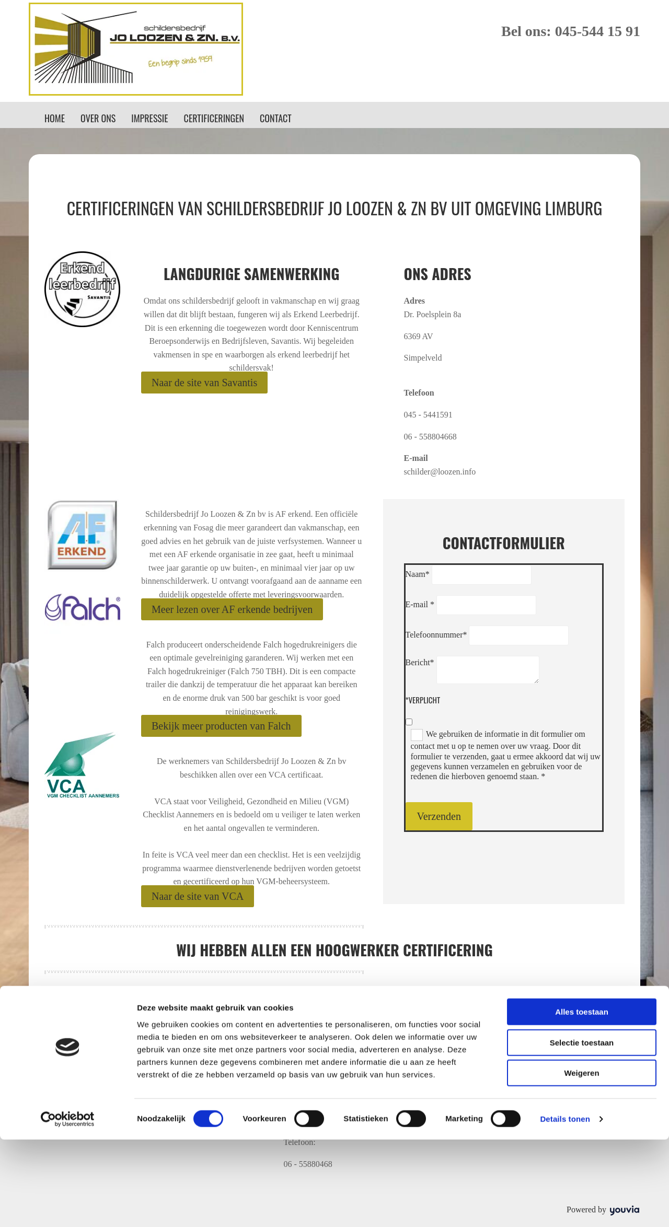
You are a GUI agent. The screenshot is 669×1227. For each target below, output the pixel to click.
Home (54, 118)
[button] (204, 382)
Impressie (149, 118)
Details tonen (565, 1206)
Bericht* (420, 662)
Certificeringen (214, 118)
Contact (276, 118)
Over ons (98, 118)
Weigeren (581, 1160)
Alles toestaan (581, 1099)
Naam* (418, 574)
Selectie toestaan (582, 1130)
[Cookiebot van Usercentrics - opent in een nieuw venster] (67, 1206)
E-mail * (420, 604)
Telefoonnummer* (436, 634)
